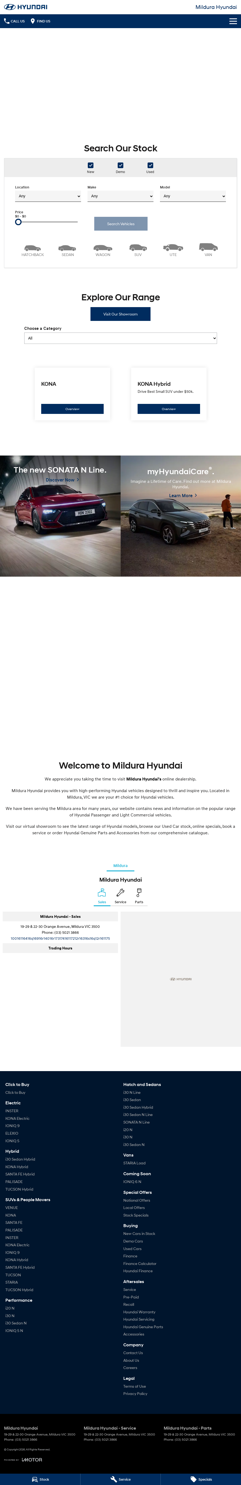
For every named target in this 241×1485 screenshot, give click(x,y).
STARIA (11, 1282)
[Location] (102, 897)
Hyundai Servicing (138, 1319)
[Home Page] (25, 7)
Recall (128, 1304)
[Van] (208, 249)
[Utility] (173, 249)
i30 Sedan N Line (138, 1114)
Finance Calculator (139, 1263)
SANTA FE (13, 1222)
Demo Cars (133, 1241)
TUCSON (13, 1275)
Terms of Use (134, 1386)
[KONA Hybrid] (169, 394)
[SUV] (138, 249)
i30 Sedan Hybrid (20, 1159)
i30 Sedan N (16, 1323)
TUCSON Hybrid (19, 1189)
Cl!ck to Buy (15, 1092)
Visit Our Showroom (120, 314)
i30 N (10, 1315)
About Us (131, 1360)
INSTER (11, 1110)
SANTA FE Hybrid (20, 1174)
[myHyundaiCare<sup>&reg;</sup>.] (181, 516)
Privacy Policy (135, 1393)
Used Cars (132, 1248)
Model (193, 193)
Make (120, 193)
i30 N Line (132, 1092)
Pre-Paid (131, 1297)
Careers (130, 1367)
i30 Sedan (132, 1099)
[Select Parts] (139, 897)
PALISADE (14, 1181)
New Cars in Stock (139, 1233)
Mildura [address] (120, 865)
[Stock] (40, 1479)
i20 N (10, 1308)
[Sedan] (68, 249)
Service (129, 1289)
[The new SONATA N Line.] (60, 516)
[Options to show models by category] (120, 338)
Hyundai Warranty (139, 1312)
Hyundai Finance (138, 1270)
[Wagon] (103, 249)
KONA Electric (17, 1118)
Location (48, 193)
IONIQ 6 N (132, 1181)
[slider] (18, 222)
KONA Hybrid (16, 1166)
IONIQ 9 (12, 1125)
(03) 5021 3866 (66, 932)
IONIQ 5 (12, 1140)
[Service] (121, 1479)
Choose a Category (120, 335)
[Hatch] (32, 249)
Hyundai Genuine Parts (143, 1326)
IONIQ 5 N (14, 1330)
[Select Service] (120, 897)
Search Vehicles (121, 223)
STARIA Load (134, 1163)
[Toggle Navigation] (233, 21)
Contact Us (133, 1352)
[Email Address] (60, 938)
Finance (130, 1256)
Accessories (133, 1334)
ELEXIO (11, 1133)
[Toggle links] (23, 1460)
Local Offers (134, 1207)
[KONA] (72, 394)
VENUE (11, 1207)
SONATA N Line (136, 1122)
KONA (10, 1215)
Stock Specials (136, 1215)
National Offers (136, 1200)
